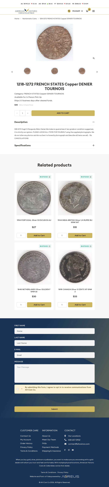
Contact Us (25, 436)
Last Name (19, 337)
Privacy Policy (26, 447)
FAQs (44, 443)
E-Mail (17, 349)
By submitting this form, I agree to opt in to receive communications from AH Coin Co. (58, 388)
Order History (26, 443)
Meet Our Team (49, 439)
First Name (19, 325)
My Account (25, 439)
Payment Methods (50, 447)
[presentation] (32, 399)
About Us (46, 436)
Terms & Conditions (29, 451)
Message (18, 361)
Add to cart (63, 113)
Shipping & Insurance (51, 451)
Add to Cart (39, 235)
